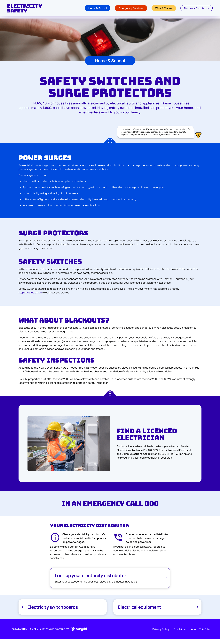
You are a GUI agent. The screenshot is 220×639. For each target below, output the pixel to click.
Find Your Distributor (196, 9)
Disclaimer (180, 629)
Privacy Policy (160, 629)
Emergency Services (131, 9)
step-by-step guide (30, 292)
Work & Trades (163, 9)
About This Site (200, 629)
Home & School (97, 9)
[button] (78, 629)
